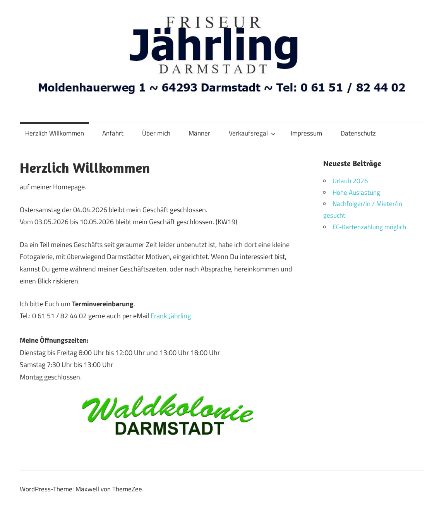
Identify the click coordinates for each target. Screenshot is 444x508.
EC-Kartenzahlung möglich (369, 227)
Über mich (156, 133)
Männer (199, 133)
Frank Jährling (171, 316)
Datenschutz (358, 133)
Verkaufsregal (252, 133)
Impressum (306, 133)
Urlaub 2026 (350, 181)
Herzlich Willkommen (54, 133)
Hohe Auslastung (356, 192)
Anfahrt (112, 133)
